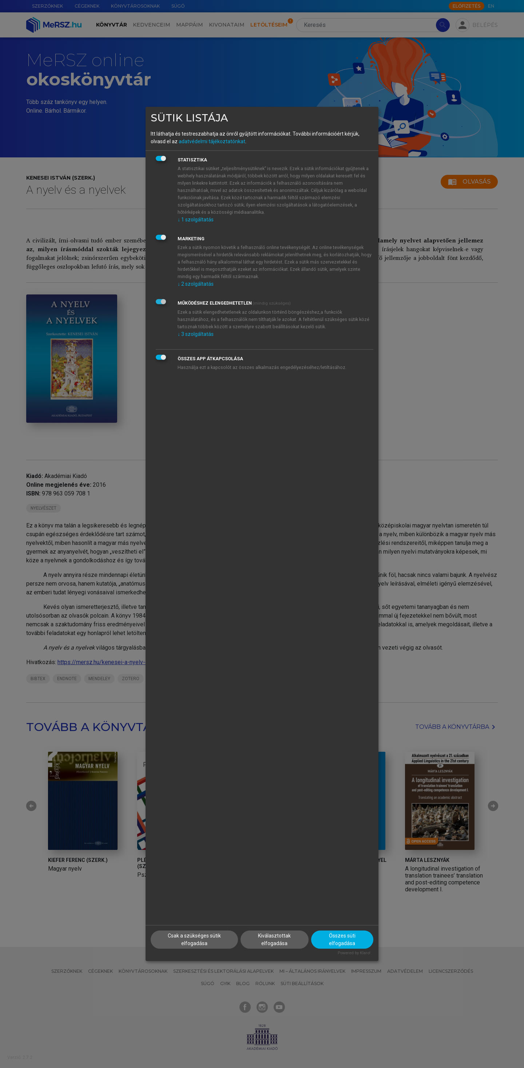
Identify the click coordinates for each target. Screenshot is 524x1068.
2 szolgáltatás (196, 283)
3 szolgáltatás (196, 334)
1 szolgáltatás (196, 219)
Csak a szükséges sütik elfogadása (194, 939)
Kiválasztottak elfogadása (274, 939)
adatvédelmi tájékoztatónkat (212, 141)
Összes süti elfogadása (342, 939)
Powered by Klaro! (354, 952)
